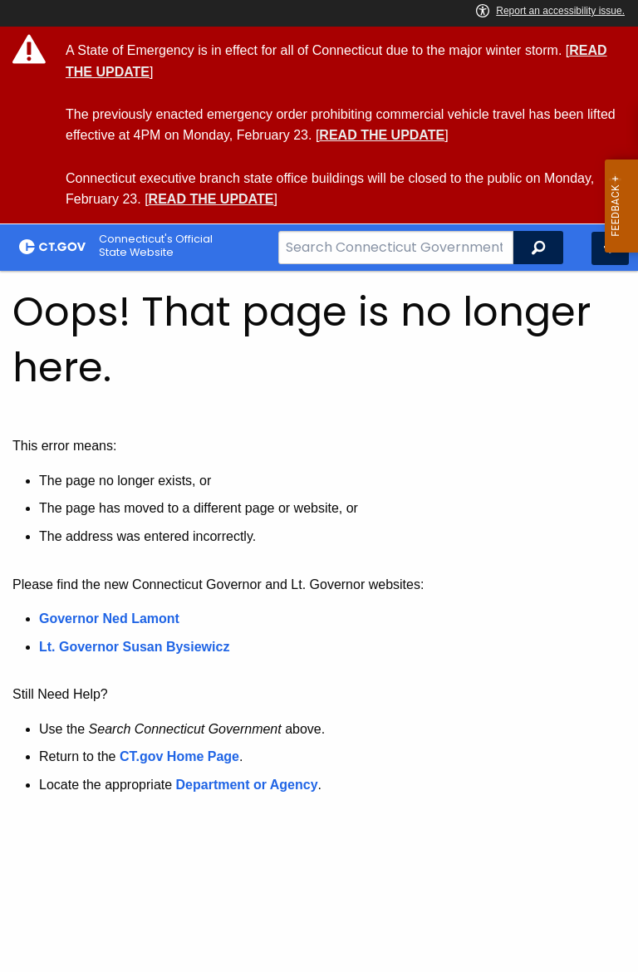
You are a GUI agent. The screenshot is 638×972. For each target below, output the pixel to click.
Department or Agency (247, 785)
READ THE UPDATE (381, 135)
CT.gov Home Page (179, 756)
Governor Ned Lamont (109, 618)
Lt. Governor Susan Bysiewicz (136, 647)
